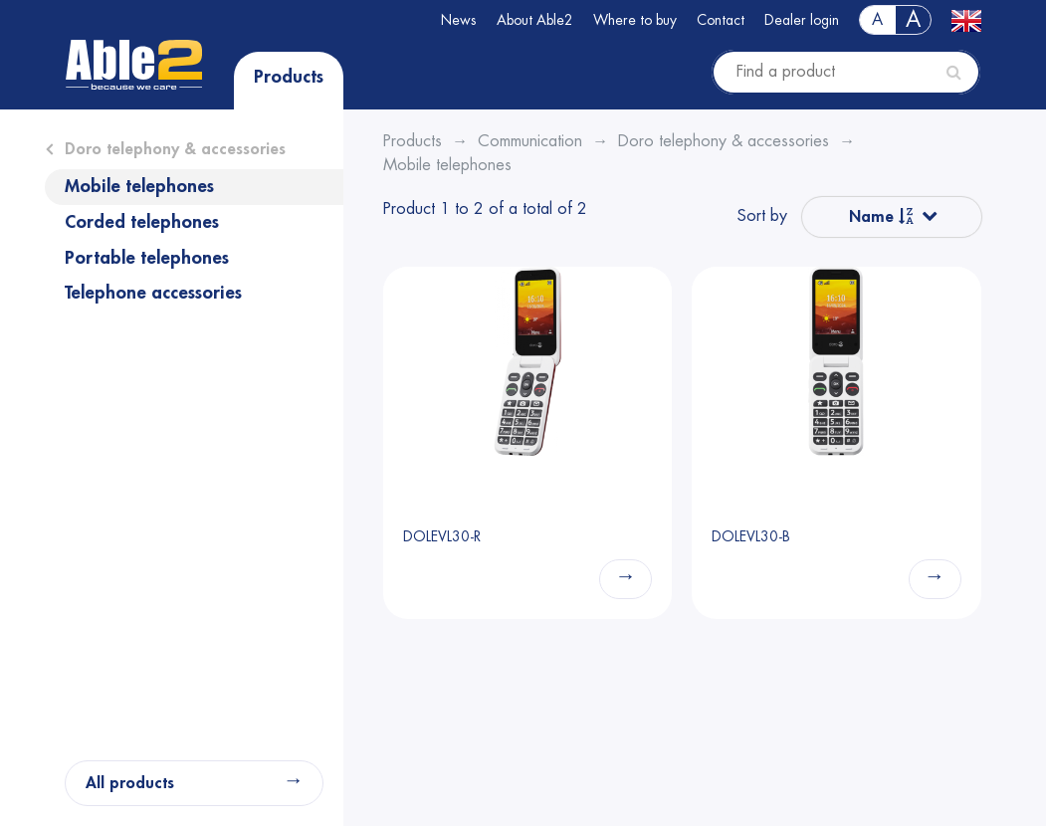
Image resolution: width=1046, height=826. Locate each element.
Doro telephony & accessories (175, 149)
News (459, 20)
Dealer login (801, 20)
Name (881, 216)
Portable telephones (147, 258)
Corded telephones (142, 222)
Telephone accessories (153, 293)
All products (130, 783)
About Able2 (535, 20)
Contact (720, 20)
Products (288, 77)
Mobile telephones (139, 186)
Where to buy (635, 20)
